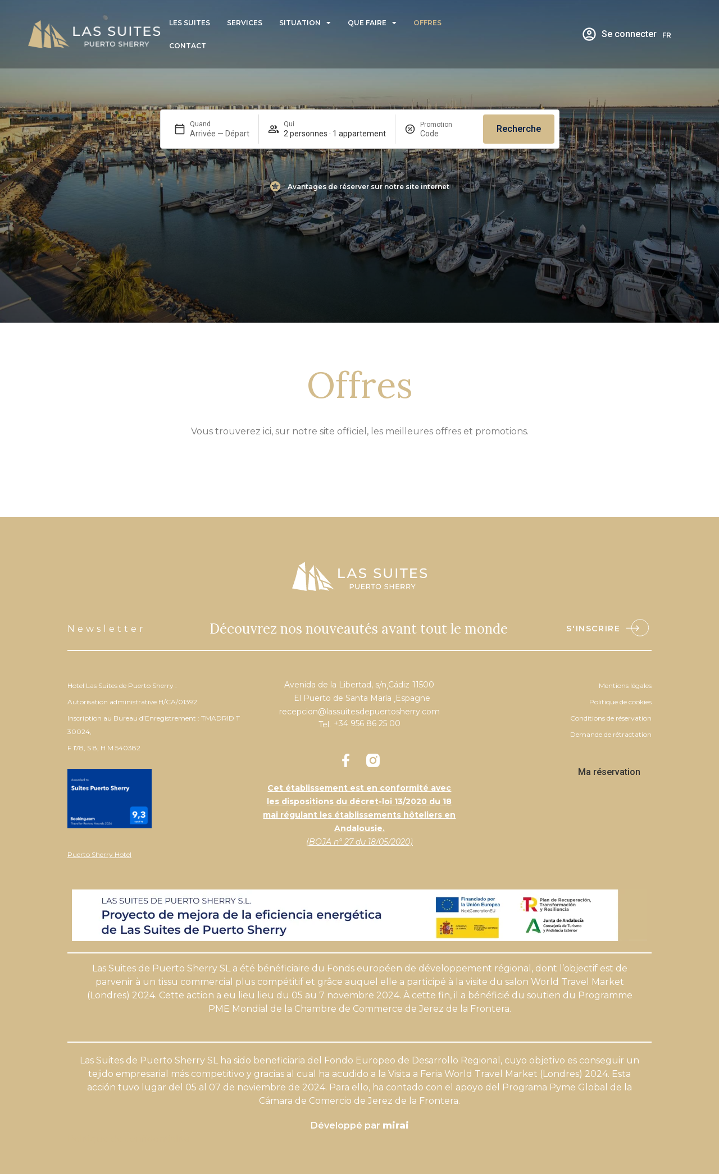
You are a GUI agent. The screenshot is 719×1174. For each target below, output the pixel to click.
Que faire (372, 23)
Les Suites (189, 23)
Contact (187, 46)
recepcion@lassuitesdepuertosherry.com (359, 712)
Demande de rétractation (611, 734)
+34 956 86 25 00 (367, 723)
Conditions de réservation (611, 718)
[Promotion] (447, 133)
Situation (305, 23)
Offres (427, 23)
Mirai (396, 1125)
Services (244, 23)
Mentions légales (625, 685)
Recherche (519, 128)
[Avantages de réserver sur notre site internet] (275, 186)
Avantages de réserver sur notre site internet (368, 186)
